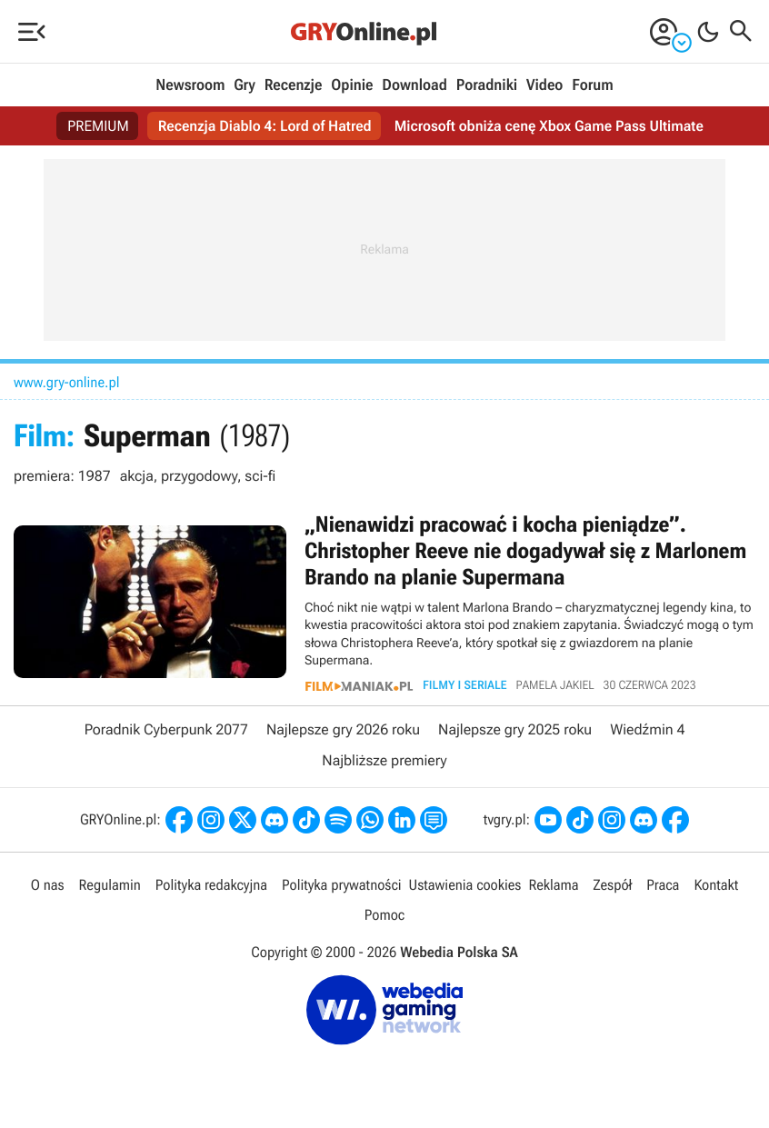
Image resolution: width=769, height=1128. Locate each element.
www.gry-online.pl (67, 382)
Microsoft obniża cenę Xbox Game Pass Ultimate (549, 126)
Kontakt (716, 884)
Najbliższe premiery (384, 760)
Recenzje (294, 85)
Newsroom (190, 85)
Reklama (553, 884)
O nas (48, 884)
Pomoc (384, 914)
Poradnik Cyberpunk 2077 (166, 729)
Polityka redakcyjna (211, 884)
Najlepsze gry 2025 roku (515, 729)
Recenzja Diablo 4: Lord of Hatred (265, 126)
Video (544, 85)
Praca (662, 884)
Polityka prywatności (342, 884)
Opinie (352, 85)
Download (414, 85)
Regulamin (110, 884)
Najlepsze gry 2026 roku (343, 729)
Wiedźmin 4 (647, 729)
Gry (244, 85)
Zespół (613, 884)
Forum (592, 85)
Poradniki (486, 85)
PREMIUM (98, 126)
